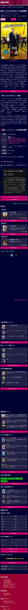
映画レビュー (14, 471)
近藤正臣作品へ (13, 247)
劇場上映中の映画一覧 (13, 365)
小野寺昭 (24, 140)
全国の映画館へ (13, 533)
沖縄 (16, 529)
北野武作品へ (14, 220)
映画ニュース (7, 609)
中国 (2, 527)
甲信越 (2, 524)
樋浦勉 (11, 140)
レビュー (13, 19)
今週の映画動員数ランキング (7, 342)
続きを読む (13, 91)
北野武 (13, 137)
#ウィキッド (10, 478)
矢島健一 (14, 141)
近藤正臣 (17, 138)
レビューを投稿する (13, 199)
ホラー (16, 545)
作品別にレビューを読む (9, 587)
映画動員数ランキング (9, 601)
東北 (16, 521)
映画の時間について (13, 562)
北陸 (16, 524)
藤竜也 (13, 138)
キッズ (16, 542)
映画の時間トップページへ (7, 569)
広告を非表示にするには (20, 299)
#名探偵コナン (18, 478)
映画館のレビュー (8, 594)
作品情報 (9, 7)
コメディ (14, 15)
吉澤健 (19, 140)
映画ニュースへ (13, 431)
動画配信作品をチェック (13, 388)
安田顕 (10, 141)
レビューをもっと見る (13, 196)
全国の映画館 (7, 593)
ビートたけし (17, 143)
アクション (3, 539)
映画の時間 (3, 7)
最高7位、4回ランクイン (6, 15)
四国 (16, 527)
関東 (16, 516)
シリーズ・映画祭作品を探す (13, 483)
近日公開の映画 (7, 582)
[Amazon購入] (14, 60)
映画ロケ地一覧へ (13, 551)
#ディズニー (3, 481)
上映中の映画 (7, 579)
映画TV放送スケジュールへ (14, 506)
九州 (2, 529)
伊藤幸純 (15, 140)
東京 (2, 516)
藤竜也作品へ (14, 234)
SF (1, 542)
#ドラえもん (3, 478)
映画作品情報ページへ (6, 566)
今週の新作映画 (7, 581)
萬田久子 (12, 143)
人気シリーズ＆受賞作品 (9, 584)
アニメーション (18, 539)
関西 (2, 519)
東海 (16, 519)
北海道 (2, 521)
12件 (22, 16)
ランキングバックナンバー (10, 602)
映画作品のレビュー (8, 585)
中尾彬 (21, 138)
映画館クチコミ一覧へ (13, 549)
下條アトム (19, 141)
